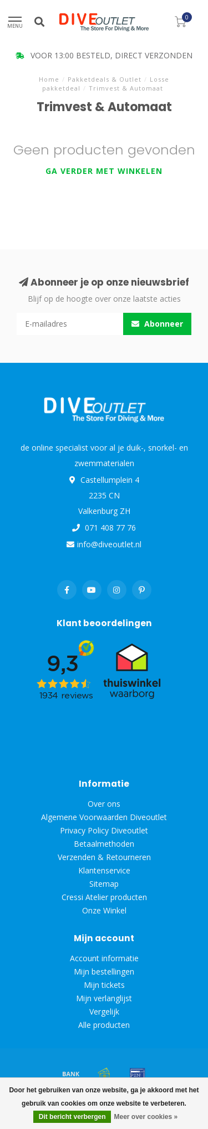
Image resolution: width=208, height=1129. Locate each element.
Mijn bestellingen (104, 971)
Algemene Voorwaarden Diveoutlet (104, 817)
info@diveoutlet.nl (109, 544)
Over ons (104, 803)
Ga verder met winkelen (104, 171)
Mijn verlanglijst (104, 998)
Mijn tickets (104, 985)
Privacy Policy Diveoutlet (104, 830)
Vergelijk (104, 1011)
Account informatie (104, 958)
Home (49, 79)
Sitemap (104, 883)
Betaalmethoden (104, 843)
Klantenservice (104, 870)
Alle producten (104, 1025)
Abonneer (157, 323)
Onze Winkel (104, 910)
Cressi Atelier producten (104, 897)
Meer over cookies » (145, 1117)
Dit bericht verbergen (72, 1117)
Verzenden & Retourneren (104, 857)
